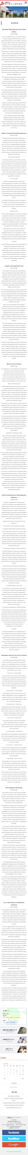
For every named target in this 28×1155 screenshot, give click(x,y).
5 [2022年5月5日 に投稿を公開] (13, 1069)
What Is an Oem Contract (14, 364)
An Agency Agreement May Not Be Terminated (13, 1102)
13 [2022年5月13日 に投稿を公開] (16, 1070)
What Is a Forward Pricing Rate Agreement (14, 133)
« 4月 (4, 1078)
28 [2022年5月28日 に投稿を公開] (20, 1074)
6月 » (23, 1078)
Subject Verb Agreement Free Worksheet (13, 1105)
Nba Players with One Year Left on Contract (14, 655)
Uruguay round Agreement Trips (14, 266)
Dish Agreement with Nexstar (14, 787)
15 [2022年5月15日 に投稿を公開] (23, 1070)
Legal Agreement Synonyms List (13, 1107)
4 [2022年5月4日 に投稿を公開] (10, 1069)
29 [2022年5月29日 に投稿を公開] (23, 1074)
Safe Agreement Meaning (14, 1096)
